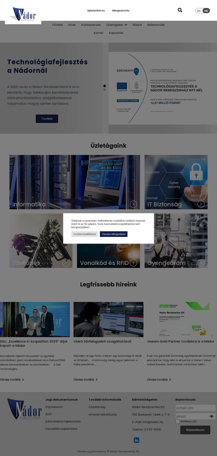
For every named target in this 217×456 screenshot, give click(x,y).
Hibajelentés (120, 10)
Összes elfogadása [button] (113, 234)
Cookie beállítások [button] (85, 234)
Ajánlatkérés (96, 10)
